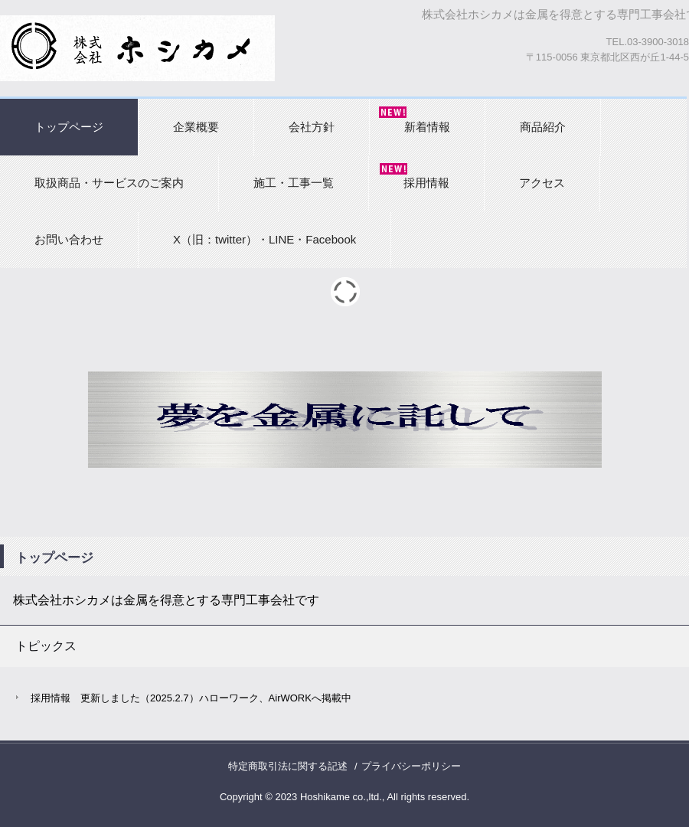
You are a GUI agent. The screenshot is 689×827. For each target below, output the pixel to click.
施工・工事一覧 (293, 182)
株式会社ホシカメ (137, 48)
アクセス (542, 182)
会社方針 (312, 126)
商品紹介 (543, 126)
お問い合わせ (68, 239)
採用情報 (426, 182)
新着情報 (427, 126)
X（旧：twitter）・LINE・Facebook (264, 239)
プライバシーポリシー (411, 766)
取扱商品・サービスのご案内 (109, 182)
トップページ (68, 126)
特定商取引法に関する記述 (288, 766)
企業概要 (196, 126)
